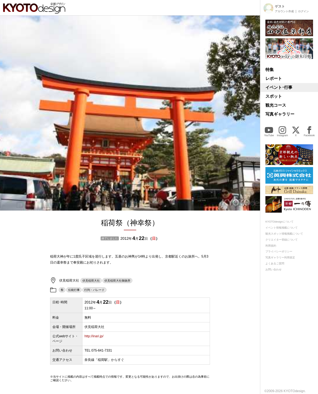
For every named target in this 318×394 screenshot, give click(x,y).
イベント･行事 (278, 87)
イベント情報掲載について (281, 227)
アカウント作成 (284, 11)
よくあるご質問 (274, 263)
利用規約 (270, 245)
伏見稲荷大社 (91, 280)
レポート (273, 78)
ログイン (303, 11)
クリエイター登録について (281, 239)
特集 (269, 69)
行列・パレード (94, 290)
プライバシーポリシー (278, 251)
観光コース (275, 105)
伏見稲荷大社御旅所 (117, 280)
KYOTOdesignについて (279, 221)
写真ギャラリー (279, 114)
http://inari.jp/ (94, 336)
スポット (273, 96)
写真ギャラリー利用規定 (280, 257)
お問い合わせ (273, 269)
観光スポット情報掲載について (284, 233)
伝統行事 (74, 290)
